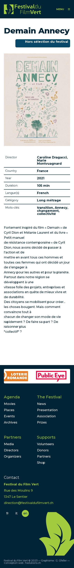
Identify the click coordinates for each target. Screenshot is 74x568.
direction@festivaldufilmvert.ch (28, 503)
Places (9, 410)
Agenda (12, 397)
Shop (41, 462)
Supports (46, 437)
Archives (10, 422)
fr (7, 513)
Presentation (47, 410)
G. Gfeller (61, 560)
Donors (43, 450)
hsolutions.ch (33, 562)
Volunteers (45, 444)
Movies (9, 404)
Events (9, 416)
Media (9, 444)
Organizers (12, 456)
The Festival (49, 397)
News (41, 404)
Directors (11, 450)
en (25, 513)
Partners (12, 437)
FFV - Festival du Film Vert (22, 9)
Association (46, 416)
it (16, 513)
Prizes (42, 422)
